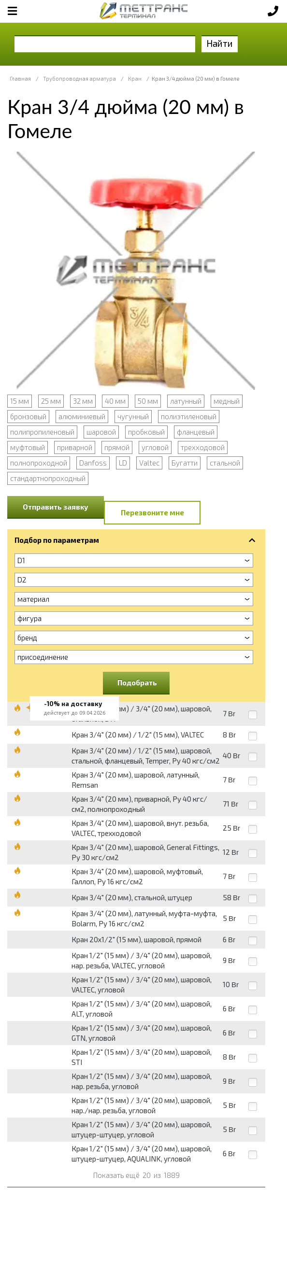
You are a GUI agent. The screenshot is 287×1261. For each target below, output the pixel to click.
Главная (20, 78)
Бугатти (185, 462)
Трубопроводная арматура (79, 78)
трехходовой (203, 447)
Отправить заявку (55, 506)
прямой (116, 447)
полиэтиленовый (188, 416)
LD (123, 462)
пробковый (146, 431)
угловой (155, 447)
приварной (74, 447)
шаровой (101, 431)
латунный (185, 401)
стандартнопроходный (48, 478)
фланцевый (196, 431)
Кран (135, 78)
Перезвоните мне (152, 512)
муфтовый (27, 447)
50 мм (148, 401)
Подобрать (137, 682)
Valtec (149, 462)
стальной (225, 462)
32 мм (83, 401)
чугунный (133, 416)
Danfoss (93, 462)
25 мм (51, 401)
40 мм (115, 401)
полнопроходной (38, 462)
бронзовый (28, 416)
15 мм (19, 401)
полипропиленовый (42, 431)
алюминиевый (81, 416)
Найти (219, 43)
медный (227, 401)
